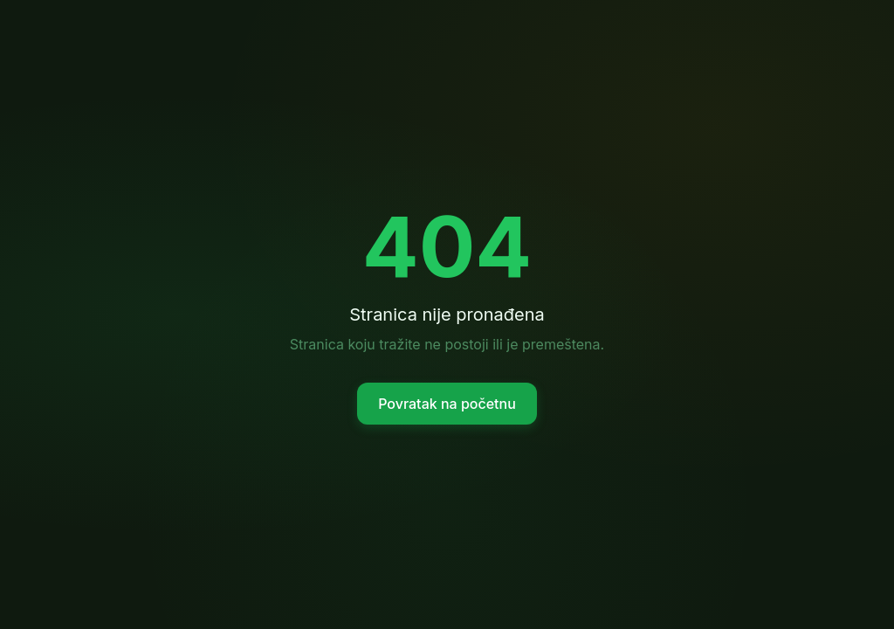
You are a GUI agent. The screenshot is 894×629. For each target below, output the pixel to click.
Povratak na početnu (447, 403)
